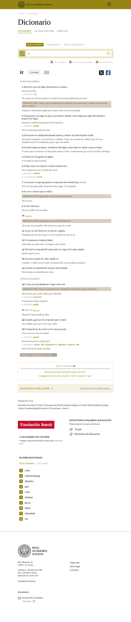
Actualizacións (44, 31)
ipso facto (78, 371)
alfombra (29, 481)
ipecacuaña (50, 371)
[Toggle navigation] (109, 4)
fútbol (27, 508)
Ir (85, 371)
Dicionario (24, 31)
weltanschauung (32, 476)
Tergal (78, 429)
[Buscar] (108, 54)
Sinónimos (53, 44)
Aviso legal (75, 566)
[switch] (52, 388)
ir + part (79, 375)
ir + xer (87, 375)
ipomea (60, 371)
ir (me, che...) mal (58, 375)
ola (26, 519)
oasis (27, 492)
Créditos (62, 31)
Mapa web (74, 562)
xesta (27, 470)
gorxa (27, 502)
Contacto (74, 570)
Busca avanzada (74, 44)
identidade (30, 513)
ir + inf (71, 375)
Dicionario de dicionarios (87, 433)
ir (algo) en (44, 375)
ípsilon (68, 371)
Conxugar (34, 72)
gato (27, 486)
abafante (29, 497)
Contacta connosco (27, 581)
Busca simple (34, 44)
